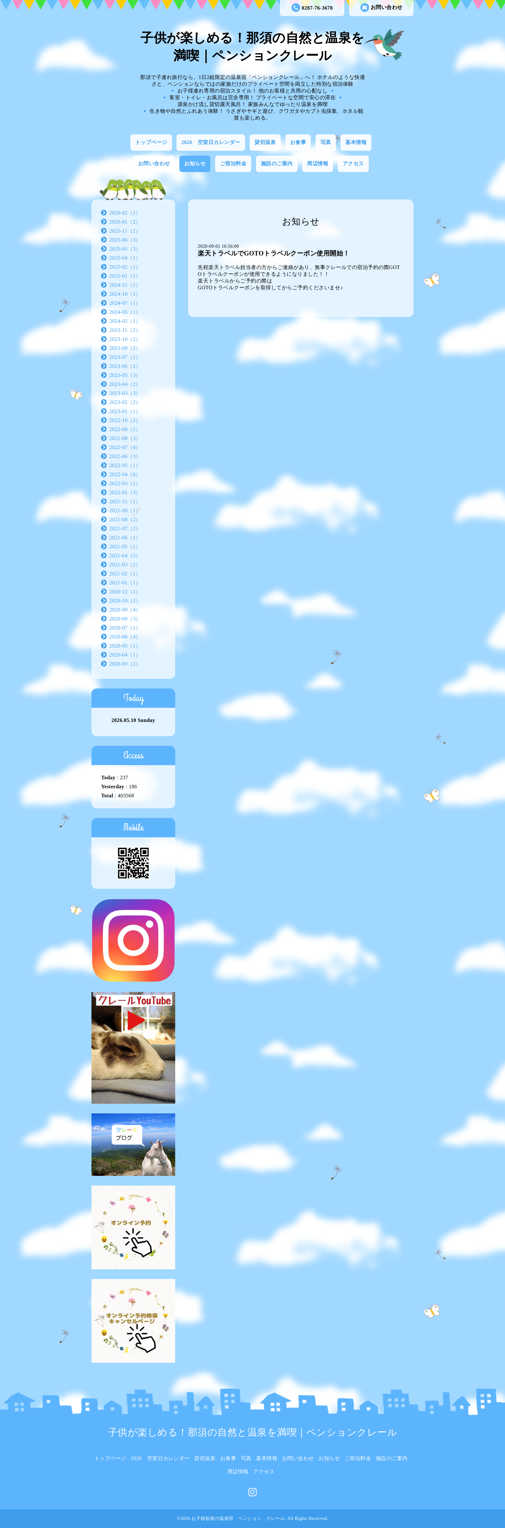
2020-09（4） (125, 609)
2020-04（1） (125, 655)
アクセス (353, 163)
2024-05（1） (125, 312)
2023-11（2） (125, 330)
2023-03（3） (125, 393)
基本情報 (356, 142)
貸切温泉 (265, 142)
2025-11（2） (125, 231)
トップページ (151, 142)
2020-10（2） (125, 600)
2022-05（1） (125, 465)
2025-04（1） (125, 258)
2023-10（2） (125, 339)
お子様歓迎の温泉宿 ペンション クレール (238, 1518)
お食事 (298, 142)
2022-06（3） (125, 456)
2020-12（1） (125, 591)
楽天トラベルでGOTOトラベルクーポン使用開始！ (274, 253)
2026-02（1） (125, 213)
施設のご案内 (277, 163)
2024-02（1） (125, 321)
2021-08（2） (125, 519)
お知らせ (194, 163)
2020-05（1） (125, 646)
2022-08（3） (125, 438)
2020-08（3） (125, 618)
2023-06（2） (125, 366)
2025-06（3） (125, 240)
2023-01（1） (125, 411)
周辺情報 (317, 163)
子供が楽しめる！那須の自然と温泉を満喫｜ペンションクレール (252, 1432)
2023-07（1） (125, 357)
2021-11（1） (125, 501)
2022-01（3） (125, 492)
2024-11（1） (125, 285)
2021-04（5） (125, 555)
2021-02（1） (125, 573)
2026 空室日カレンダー (210, 142)
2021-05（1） (125, 546)
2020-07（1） (125, 627)
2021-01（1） (125, 582)
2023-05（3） (125, 375)
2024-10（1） (125, 294)
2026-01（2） (125, 222)
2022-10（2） (125, 420)
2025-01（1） (125, 276)
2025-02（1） (125, 267)
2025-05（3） (125, 249)
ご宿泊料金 (233, 163)
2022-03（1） (125, 483)
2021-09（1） (125, 510)
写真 (325, 142)
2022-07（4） (125, 447)
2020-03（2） (125, 664)
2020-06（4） (125, 636)
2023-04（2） (125, 384)
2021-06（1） (125, 537)
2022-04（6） (125, 474)
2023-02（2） (125, 402)
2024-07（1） (125, 303)
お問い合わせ (381, 7)
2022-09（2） (125, 429)
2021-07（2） (125, 528)
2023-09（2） (125, 348)
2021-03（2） (125, 564)
